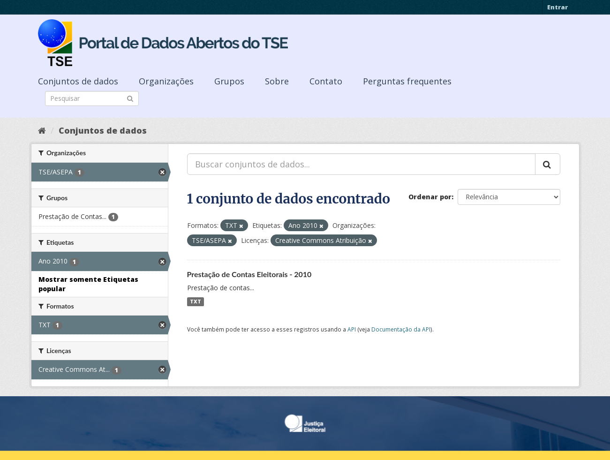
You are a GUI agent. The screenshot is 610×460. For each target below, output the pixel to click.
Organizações (166, 81)
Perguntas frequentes (407, 81)
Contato (325, 81)
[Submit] (130, 98)
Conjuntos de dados (78, 81)
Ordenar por (430, 196)
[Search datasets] (92, 98)
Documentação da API (400, 329)
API (351, 329)
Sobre (277, 81)
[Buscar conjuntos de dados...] (361, 164)
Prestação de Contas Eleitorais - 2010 (249, 274)
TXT (195, 301)
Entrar (557, 7)
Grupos (229, 81)
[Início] (42, 130)
